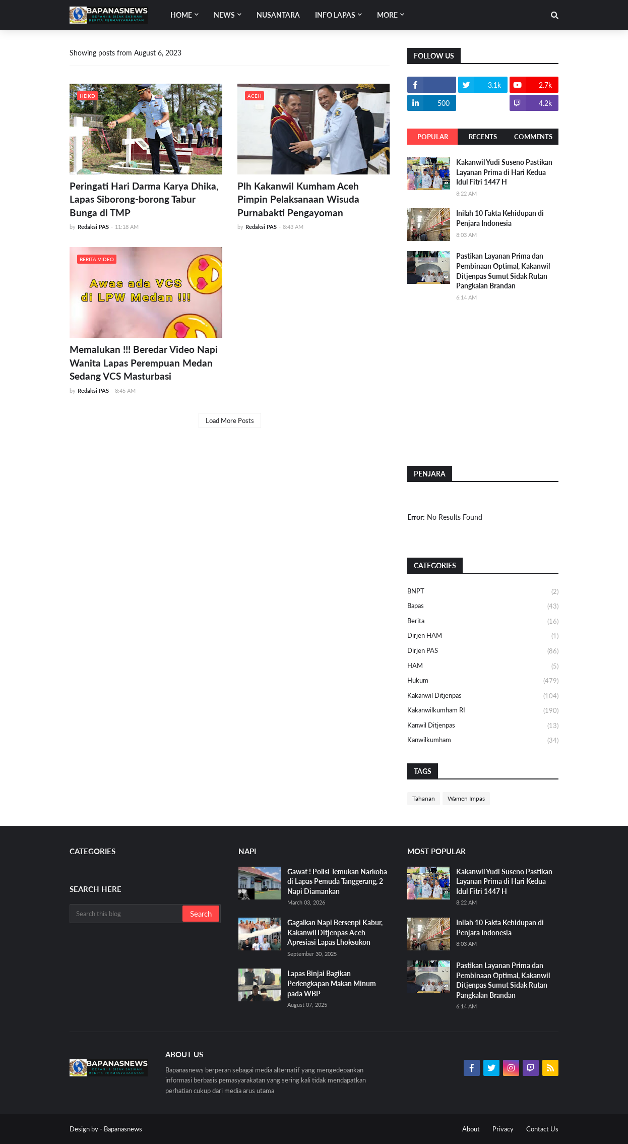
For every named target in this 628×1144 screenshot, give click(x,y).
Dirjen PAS (482, 651)
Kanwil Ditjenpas (482, 726)
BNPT (482, 592)
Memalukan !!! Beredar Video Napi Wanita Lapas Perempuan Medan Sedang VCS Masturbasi (144, 362)
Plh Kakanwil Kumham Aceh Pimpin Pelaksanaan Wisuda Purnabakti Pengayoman (298, 199)
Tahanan (423, 798)
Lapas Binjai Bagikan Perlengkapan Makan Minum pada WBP (331, 983)
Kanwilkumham (482, 740)
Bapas (482, 606)
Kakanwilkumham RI (482, 711)
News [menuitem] (224, 15)
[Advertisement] (482, 383)
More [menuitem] (387, 15)
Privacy (503, 1129)
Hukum (482, 681)
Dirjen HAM (482, 636)
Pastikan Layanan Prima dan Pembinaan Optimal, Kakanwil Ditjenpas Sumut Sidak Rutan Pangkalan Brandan (503, 271)
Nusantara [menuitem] (278, 15)
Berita (482, 622)
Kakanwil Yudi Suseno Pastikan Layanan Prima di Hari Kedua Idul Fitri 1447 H (504, 172)
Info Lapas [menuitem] (335, 15)
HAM (482, 666)
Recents (483, 137)
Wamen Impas (466, 798)
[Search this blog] (126, 914)
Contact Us (542, 1129)
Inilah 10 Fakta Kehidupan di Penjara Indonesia (500, 218)
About (471, 1129)
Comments (533, 137)
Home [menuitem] (181, 15)
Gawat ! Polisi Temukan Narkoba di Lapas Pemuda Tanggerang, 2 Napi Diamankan (337, 881)
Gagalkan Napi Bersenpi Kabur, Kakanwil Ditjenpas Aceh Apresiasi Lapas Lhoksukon (335, 932)
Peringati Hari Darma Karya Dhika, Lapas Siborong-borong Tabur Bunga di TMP (144, 199)
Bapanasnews (123, 1129)
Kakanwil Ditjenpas (482, 696)
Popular (432, 137)
